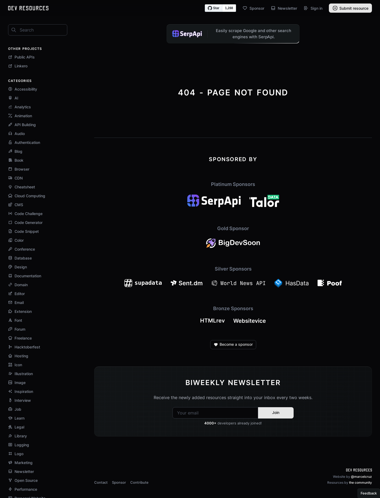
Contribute (139, 482)
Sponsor (253, 8)
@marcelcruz (361, 477)
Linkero (17, 66)
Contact (101, 482)
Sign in (313, 8)
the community (360, 482)
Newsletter (284, 8)
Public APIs (21, 57)
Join (275, 412)
